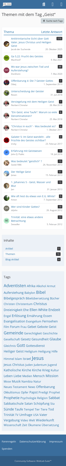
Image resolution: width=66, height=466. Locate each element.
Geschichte (50, 333)
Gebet (31, 327)
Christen (9, 304)
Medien (27, 376)
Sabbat (54, 397)
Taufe (19, 409)
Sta (52, 404)
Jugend (52, 365)
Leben (8, 376)
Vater (43, 415)
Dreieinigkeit (13, 310)
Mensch (39, 376)
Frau (24, 327)
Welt (32, 420)
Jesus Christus (14, 365)
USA (36, 415)
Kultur (55, 370)
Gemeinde (13, 333)
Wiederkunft (45, 420)
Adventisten (15, 285)
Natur (37, 381)
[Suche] (43, 4)
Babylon (29, 293)
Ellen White (39, 309)
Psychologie (28, 398)
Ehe (26, 310)
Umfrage (25, 415)
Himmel (9, 359)
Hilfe (55, 351)
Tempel (29, 409)
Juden (29, 365)
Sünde (9, 409)
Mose (7, 381)
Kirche (36, 370)
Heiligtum (30, 351)
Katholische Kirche (17, 370)
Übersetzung (50, 425)
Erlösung (19, 315)
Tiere (44, 409)
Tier (37, 409)
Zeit (24, 425)
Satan (28, 403)
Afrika (31, 286)
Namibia (27, 381)
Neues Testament (15, 387)
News (31, 387)
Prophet (54, 392)
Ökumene (34, 425)
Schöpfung (41, 403)
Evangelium (33, 321)
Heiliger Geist (14, 351)
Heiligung (44, 351)
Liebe (17, 376)
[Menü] (61, 4)
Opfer (25, 392)
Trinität (9, 415)
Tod (51, 409)
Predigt (43, 392)
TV (16, 415)
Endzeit (54, 309)
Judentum (40, 365)
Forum (15, 327)
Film (6, 327)
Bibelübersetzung (37, 298)
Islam (18, 359)
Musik (16, 381)
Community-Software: (33, 460)
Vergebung (12, 420)
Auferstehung (14, 292)
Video (24, 420)
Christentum (24, 304)
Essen (47, 316)
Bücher (54, 298)
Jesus (38, 358)
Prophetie (12, 397)
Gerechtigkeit (33, 333)
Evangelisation (14, 321)
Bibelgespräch (14, 298)
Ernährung (34, 316)
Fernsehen (50, 321)
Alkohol (41, 286)
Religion (42, 398)
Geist (52, 327)
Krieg (46, 370)
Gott (21, 345)
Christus (40, 303)
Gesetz (26, 339)
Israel (27, 359)
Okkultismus (12, 392)
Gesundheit (40, 339)
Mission (52, 375)
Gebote (42, 327)
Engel (7, 316)
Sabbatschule (14, 403)
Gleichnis (10, 346)
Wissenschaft (12, 425)
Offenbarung (45, 387)
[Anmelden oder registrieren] (52, 4)
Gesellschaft (12, 339)
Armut (51, 286)
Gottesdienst (35, 346)
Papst (33, 392)
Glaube (55, 339)
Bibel (41, 292)
